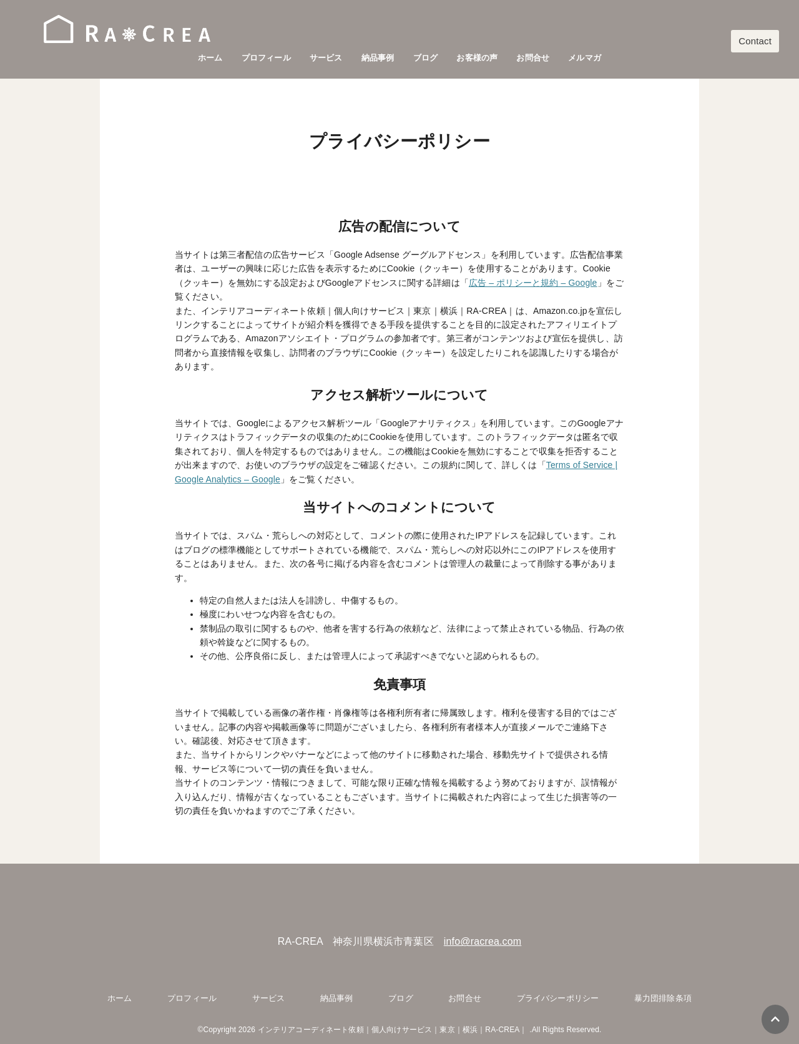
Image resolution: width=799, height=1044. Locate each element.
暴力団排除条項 (663, 998)
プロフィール (266, 57)
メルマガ (584, 57)
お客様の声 (477, 57)
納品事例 (378, 57)
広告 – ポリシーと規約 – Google (533, 283)
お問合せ (532, 57)
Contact (755, 41)
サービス (326, 57)
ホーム (210, 57)
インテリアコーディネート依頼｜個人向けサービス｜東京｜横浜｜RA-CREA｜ (392, 1029)
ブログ (425, 57)
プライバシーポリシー (558, 998)
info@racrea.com (482, 941)
